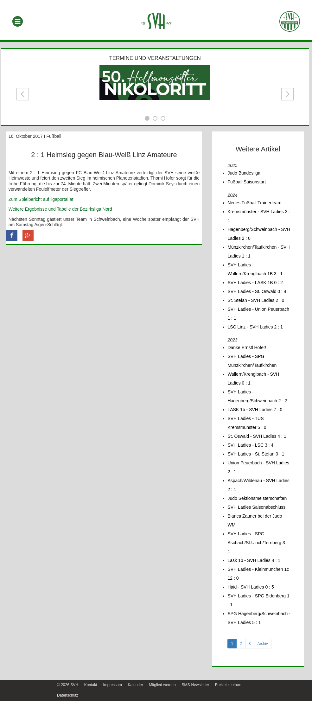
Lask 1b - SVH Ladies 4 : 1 (253, 560)
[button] (22, 94)
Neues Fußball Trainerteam (254, 202)
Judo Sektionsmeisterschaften (257, 498)
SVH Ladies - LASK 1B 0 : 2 (255, 282)
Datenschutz (67, 695)
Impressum (112, 685)
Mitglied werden (162, 685)
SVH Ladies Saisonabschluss (256, 507)
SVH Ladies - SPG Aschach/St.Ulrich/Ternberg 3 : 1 (257, 542)
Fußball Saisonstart (246, 181)
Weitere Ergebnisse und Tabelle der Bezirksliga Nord (60, 209)
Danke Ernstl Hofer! (246, 347)
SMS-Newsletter (195, 685)
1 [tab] (232, 643)
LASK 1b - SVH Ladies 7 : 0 (254, 409)
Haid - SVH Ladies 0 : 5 (250, 586)
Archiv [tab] (262, 643)
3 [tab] (250, 643)
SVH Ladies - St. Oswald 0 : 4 (256, 291)
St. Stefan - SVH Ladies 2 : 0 (255, 300)
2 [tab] (241, 643)
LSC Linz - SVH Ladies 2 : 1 (255, 326)
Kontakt (90, 685)
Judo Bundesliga (243, 172)
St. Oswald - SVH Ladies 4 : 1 (256, 436)
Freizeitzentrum (228, 685)
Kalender (135, 685)
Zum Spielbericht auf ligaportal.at (41, 199)
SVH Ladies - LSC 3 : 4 (250, 445)
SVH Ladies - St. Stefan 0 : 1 (255, 453)
